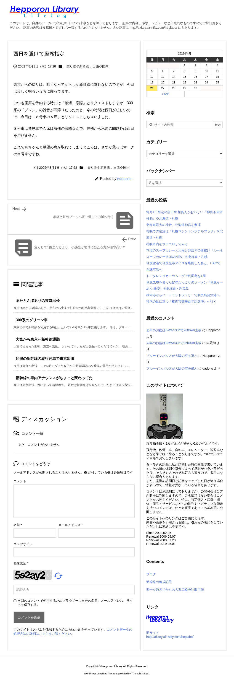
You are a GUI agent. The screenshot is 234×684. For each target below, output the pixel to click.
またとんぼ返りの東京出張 (38, 301)
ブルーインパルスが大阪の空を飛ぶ (171, 356)
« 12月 (165, 94)
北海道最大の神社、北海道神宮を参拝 (173, 225)
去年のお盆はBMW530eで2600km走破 (173, 330)
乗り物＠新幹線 (76, 66)
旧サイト (152, 633)
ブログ (151, 574)
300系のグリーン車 (32, 320)
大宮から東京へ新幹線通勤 (38, 339)
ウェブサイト (23, 544)
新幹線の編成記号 (159, 582)
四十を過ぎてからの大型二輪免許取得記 (175, 589)
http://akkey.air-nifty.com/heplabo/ (170, 637)
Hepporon (124, 179)
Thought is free (140, 673)
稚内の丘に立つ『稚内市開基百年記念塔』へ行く (181, 301)
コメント (19, 481)
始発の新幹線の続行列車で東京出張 (45, 358)
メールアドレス (70, 525)
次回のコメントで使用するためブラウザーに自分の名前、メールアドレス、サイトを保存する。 (75, 602)
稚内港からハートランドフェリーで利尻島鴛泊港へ (183, 295)
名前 (17, 525)
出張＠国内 (101, 66)
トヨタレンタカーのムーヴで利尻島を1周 (176, 276)
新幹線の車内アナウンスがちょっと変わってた (54, 378)
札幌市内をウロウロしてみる (167, 244)
